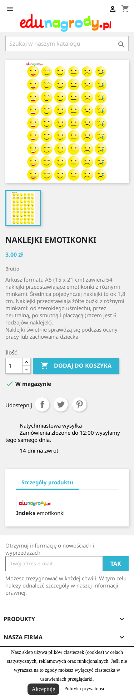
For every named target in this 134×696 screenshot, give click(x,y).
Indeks (25, 512)
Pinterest (79, 404)
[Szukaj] (67, 43)
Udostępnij (42, 404)
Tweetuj (61, 404)
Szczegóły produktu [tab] (47, 482)
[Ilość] (14, 366)
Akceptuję (43, 689)
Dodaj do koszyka (75, 365)
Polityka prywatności (85, 688)
